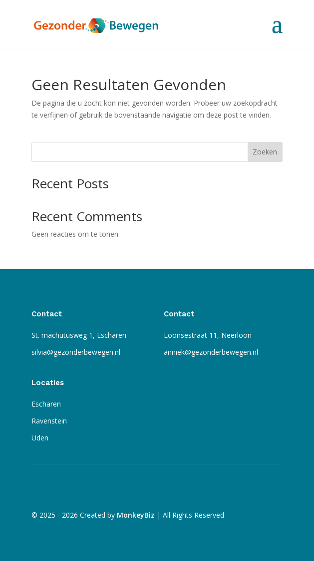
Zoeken (265, 151)
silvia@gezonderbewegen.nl (75, 352)
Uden (39, 437)
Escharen (46, 404)
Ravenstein (49, 420)
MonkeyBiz (136, 515)
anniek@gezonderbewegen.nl (211, 352)
